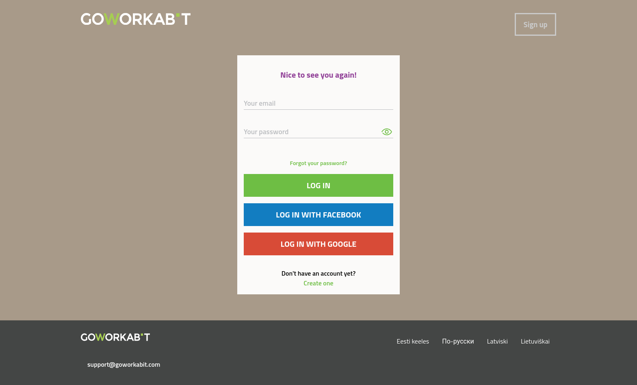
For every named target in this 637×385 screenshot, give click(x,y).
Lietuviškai (535, 341)
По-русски (458, 341)
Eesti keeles (413, 341)
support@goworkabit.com (118, 364)
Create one (318, 283)
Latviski (497, 341)
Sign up (536, 24)
